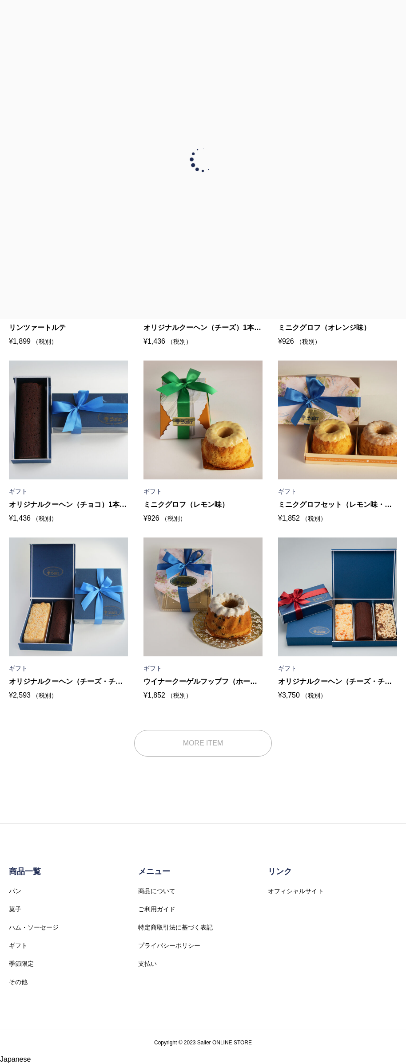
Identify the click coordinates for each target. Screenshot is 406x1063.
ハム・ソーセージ (34, 927)
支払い (147, 963)
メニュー (154, 871)
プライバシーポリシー (169, 945)
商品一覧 (25, 871)
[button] (203, 1059)
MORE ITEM (203, 743)
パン (15, 890)
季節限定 (21, 963)
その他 (18, 981)
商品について (156, 890)
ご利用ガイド (156, 909)
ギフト (18, 945)
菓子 (15, 909)
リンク (280, 871)
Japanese (15, 1059)
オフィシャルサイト (296, 890)
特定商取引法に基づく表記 (175, 927)
